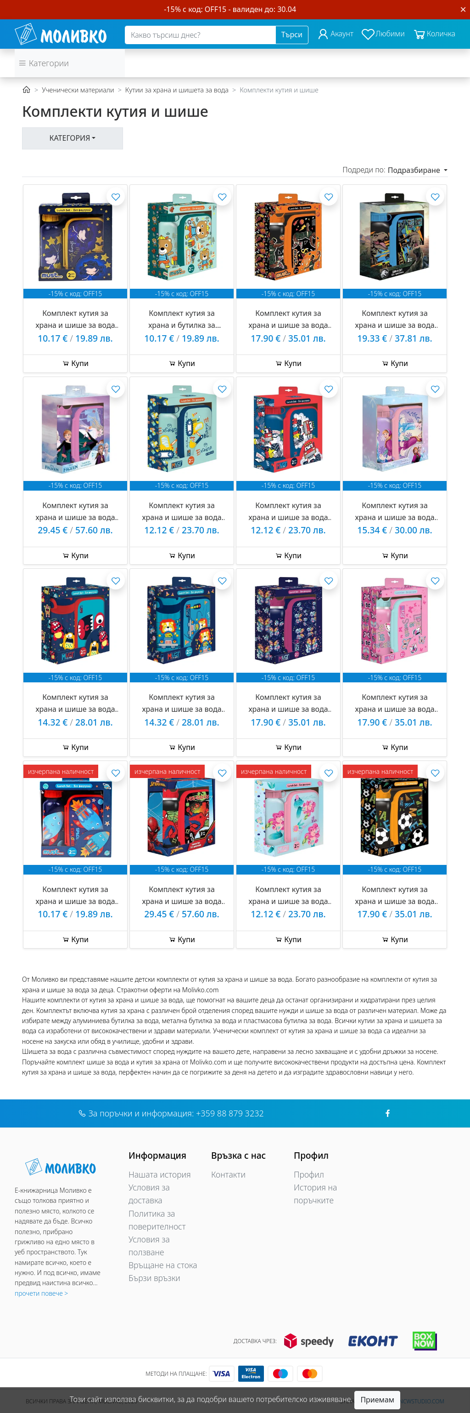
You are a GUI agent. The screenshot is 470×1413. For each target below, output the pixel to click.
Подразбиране (415, 170)
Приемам (377, 1400)
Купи (75, 363)
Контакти (228, 1174)
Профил (309, 1174)
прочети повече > (41, 1293)
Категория (70, 138)
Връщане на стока (163, 1264)
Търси (291, 34)
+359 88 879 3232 (230, 1113)
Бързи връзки (154, 1277)
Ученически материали (78, 90)
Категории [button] (43, 63)
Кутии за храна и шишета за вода (177, 90)
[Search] (200, 35)
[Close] (463, 9)
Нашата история (160, 1174)
